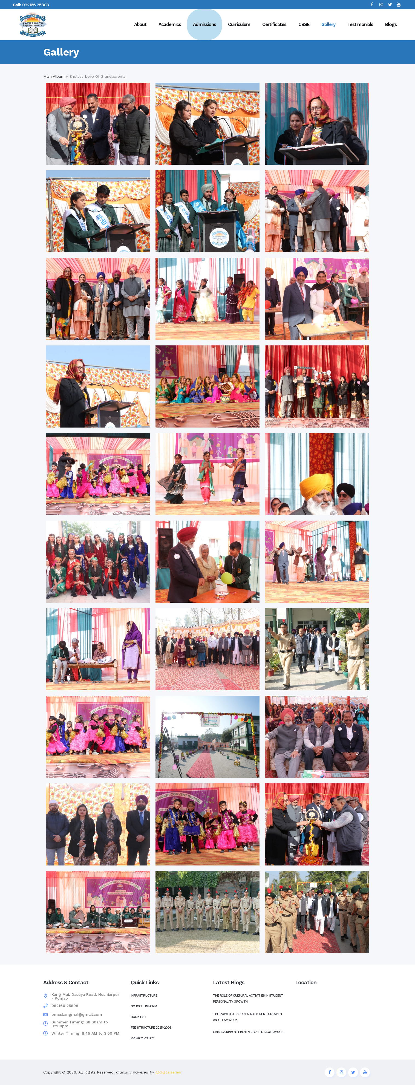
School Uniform (144, 1006)
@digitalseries (167, 1072)
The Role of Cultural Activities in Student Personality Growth (248, 998)
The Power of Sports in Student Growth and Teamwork (247, 1017)
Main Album (54, 76)
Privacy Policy (142, 1038)
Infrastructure (144, 995)
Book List (139, 1017)
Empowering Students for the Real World (248, 1032)
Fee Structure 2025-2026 (151, 1027)
